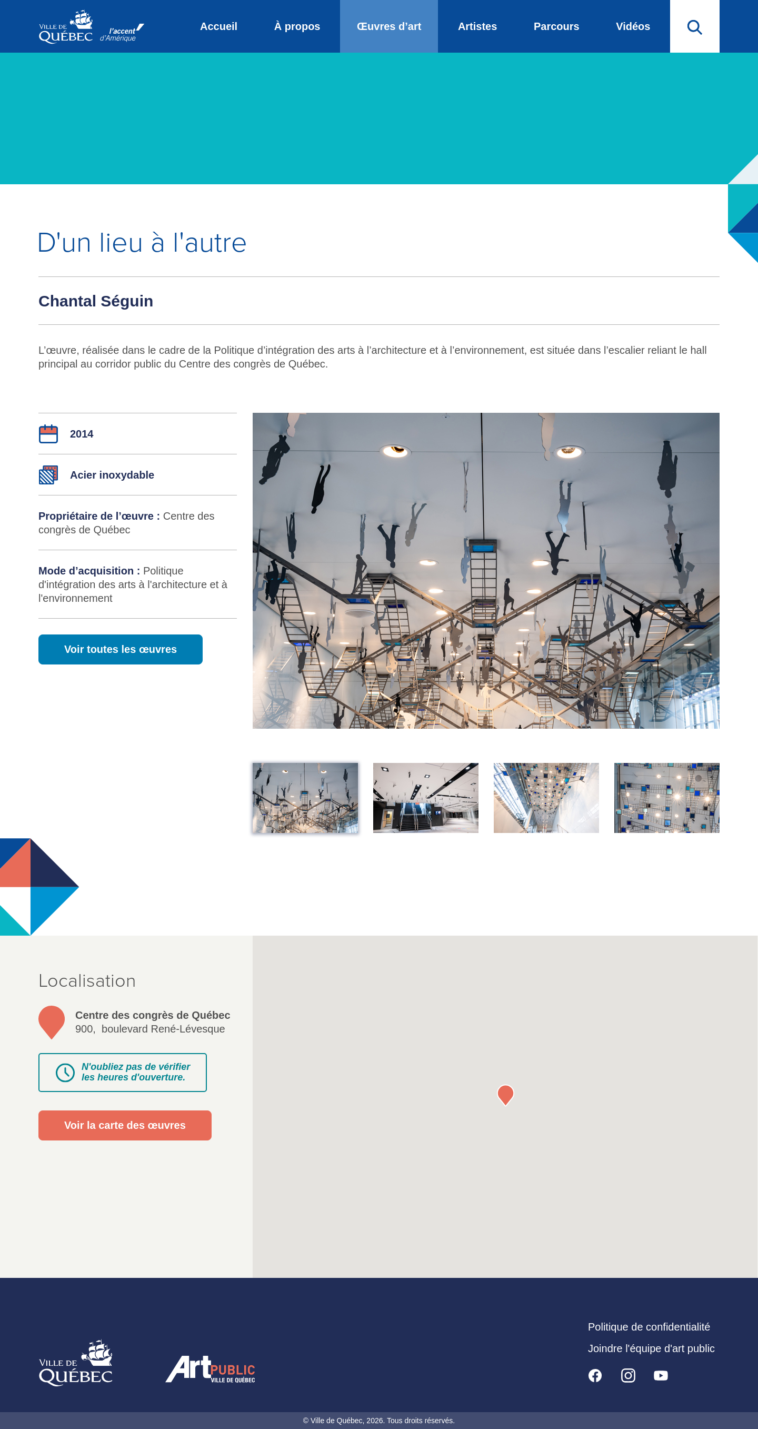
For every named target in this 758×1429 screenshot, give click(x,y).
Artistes (477, 26)
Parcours (557, 26)
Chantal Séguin (95, 301)
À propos (297, 26)
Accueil (218, 26)
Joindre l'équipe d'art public (651, 1348)
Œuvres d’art (389, 26)
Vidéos (633, 26)
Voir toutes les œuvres (120, 649)
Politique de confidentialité (649, 1327)
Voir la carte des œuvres (125, 1125)
